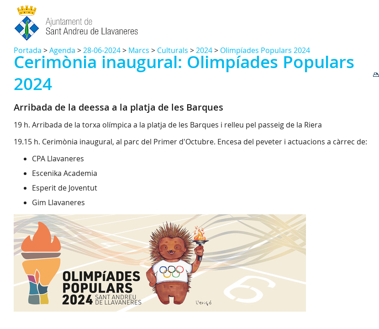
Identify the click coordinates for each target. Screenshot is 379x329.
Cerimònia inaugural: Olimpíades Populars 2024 (184, 72)
